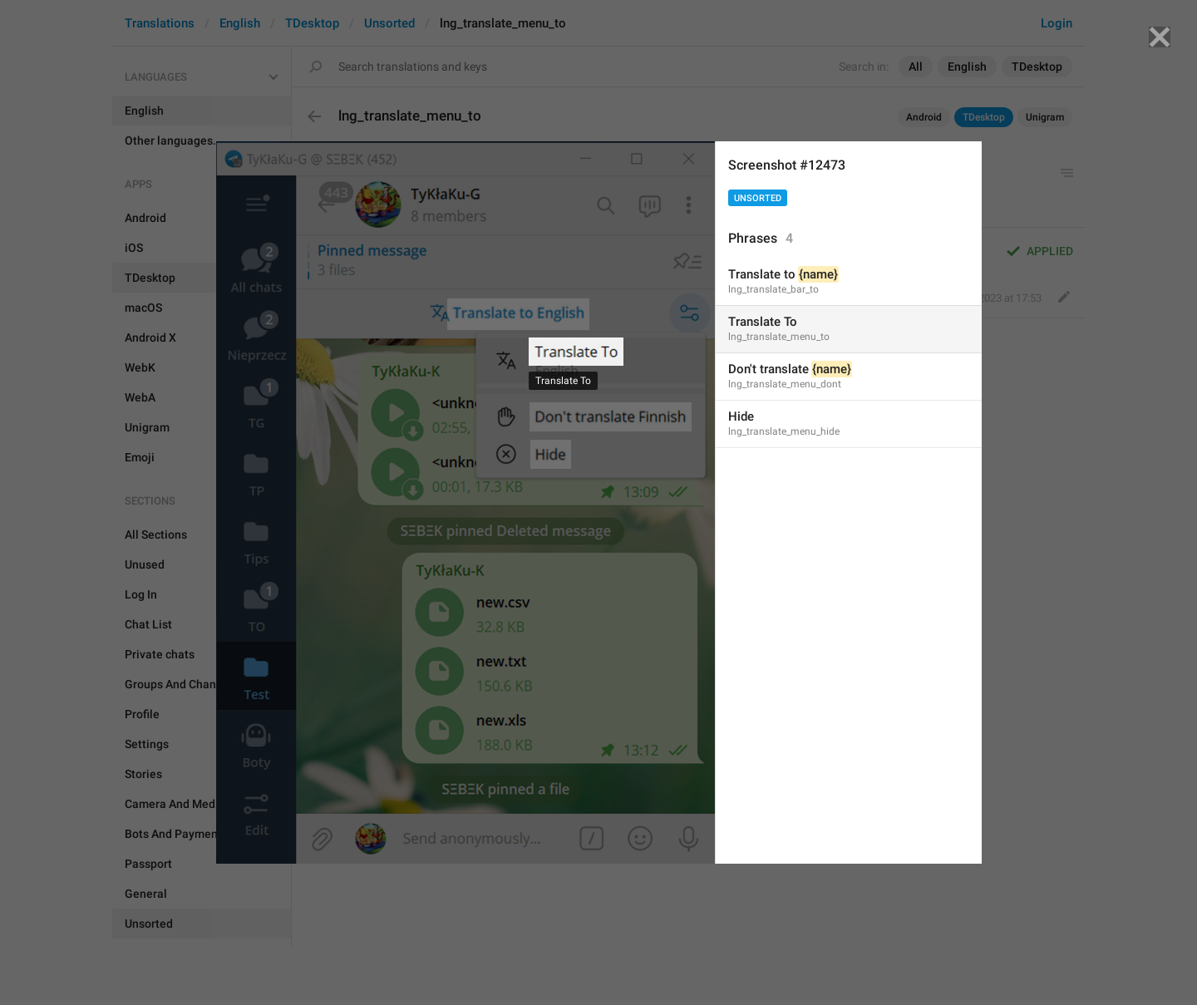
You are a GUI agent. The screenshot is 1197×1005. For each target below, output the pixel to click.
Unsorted (757, 198)
